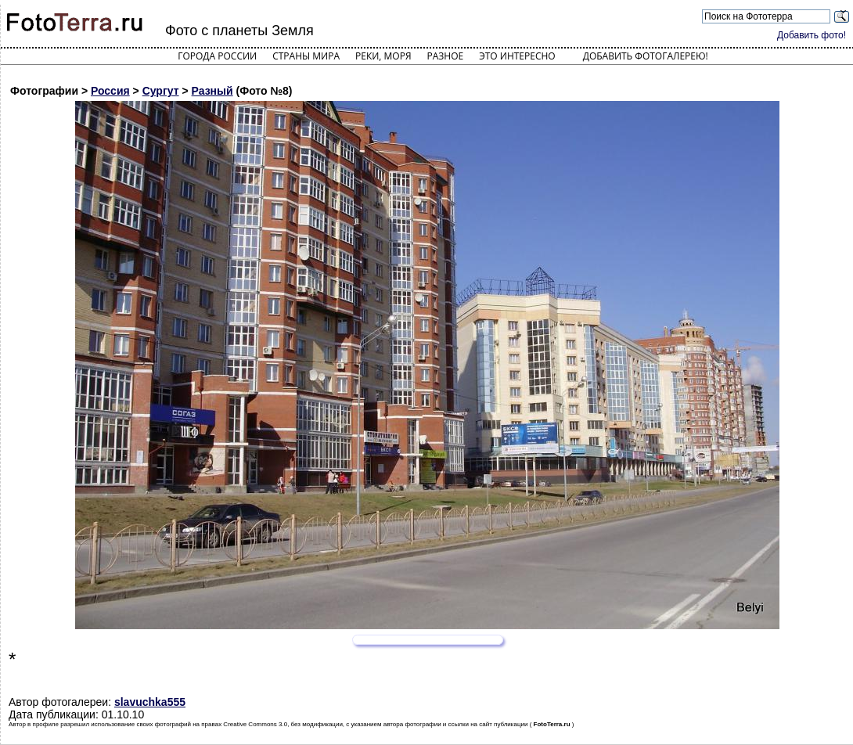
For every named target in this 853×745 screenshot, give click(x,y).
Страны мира (306, 56)
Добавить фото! (811, 35)
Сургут (160, 91)
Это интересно (517, 56)
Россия (110, 91)
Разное (445, 56)
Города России (217, 56)
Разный (212, 91)
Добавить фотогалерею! (645, 56)
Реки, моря (383, 56)
